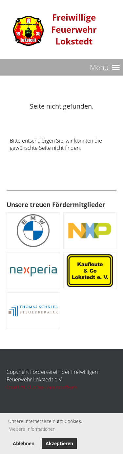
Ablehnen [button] (23, 443)
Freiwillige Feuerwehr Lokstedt (74, 29)
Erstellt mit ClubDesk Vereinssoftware (42, 387)
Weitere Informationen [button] (32, 429)
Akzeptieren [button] (59, 443)
